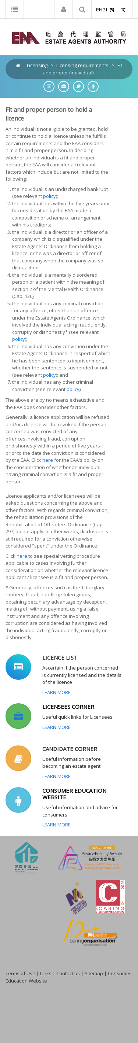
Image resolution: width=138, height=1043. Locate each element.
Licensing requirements (82, 65)
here (47, 460)
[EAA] (69, 37)
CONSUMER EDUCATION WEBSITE (74, 794)
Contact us (68, 973)
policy (49, 196)
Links (46, 973)
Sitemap (94, 973)
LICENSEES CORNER (68, 706)
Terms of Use (20, 973)
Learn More (56, 692)
